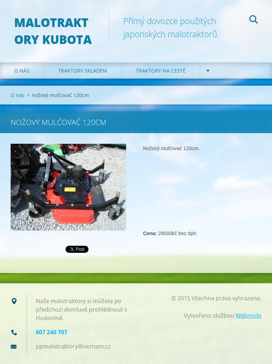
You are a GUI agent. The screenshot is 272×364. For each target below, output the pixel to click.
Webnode (248, 315)
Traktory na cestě (161, 70)
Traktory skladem (82, 70)
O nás (21, 70)
